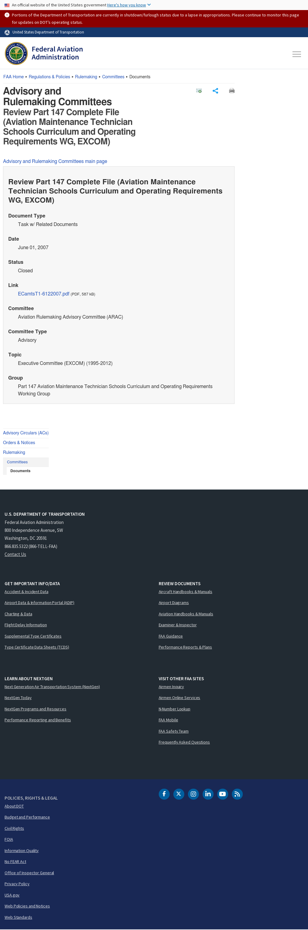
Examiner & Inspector (178, 625)
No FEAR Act (15, 862)
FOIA (9, 839)
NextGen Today (18, 698)
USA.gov (12, 895)
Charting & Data (18, 614)
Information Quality (22, 851)
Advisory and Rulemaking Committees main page (55, 161)
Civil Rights (14, 828)
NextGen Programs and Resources (35, 709)
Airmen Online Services (179, 698)
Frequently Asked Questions (184, 742)
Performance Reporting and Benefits (38, 720)
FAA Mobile (168, 720)
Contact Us (15, 554)
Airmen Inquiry (171, 687)
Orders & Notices (19, 443)
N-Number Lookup (175, 709)
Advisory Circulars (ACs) (26, 433)
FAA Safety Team (174, 731)
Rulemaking (86, 77)
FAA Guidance (171, 636)
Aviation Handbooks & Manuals (186, 614)
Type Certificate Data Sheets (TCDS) (37, 647)
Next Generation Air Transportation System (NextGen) (52, 687)
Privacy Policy (17, 884)
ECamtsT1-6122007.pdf (43, 294)
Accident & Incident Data (26, 592)
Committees (113, 77)
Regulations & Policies (49, 77)
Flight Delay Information (26, 625)
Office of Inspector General (29, 873)
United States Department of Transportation (48, 32)
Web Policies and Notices (27, 906)
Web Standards (18, 917)
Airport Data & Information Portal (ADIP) (39, 603)
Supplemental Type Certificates (33, 636)
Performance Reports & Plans (185, 647)
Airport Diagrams (174, 603)
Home (13, 77)
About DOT (14, 806)
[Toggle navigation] (297, 54)
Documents (20, 471)
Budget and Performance (27, 817)
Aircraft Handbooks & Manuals (185, 592)
